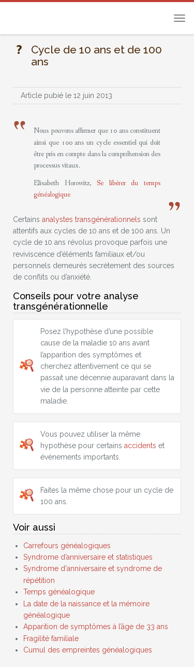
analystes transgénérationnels (91, 219)
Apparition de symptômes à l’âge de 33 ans (95, 626)
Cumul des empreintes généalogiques (87, 650)
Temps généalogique (59, 592)
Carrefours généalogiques (67, 545)
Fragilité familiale (51, 638)
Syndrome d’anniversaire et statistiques (88, 557)
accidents (140, 445)
